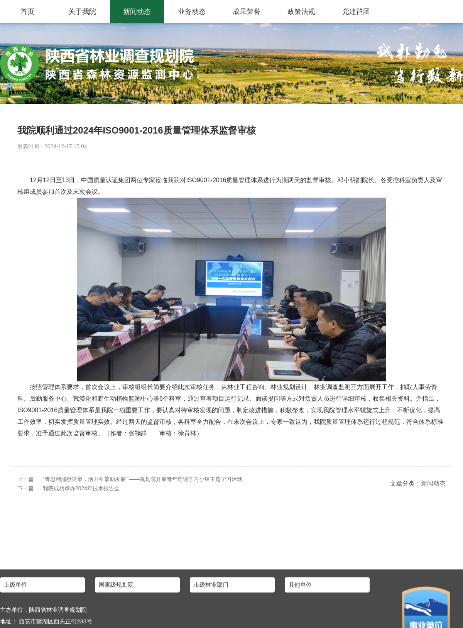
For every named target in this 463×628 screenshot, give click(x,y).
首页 (27, 11)
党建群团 (356, 11)
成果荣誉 (246, 11)
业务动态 (192, 11)
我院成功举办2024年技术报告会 (81, 488)
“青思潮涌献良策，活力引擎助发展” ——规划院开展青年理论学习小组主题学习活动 (142, 479)
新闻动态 (137, 11)
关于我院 (82, 11)
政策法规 (301, 11)
